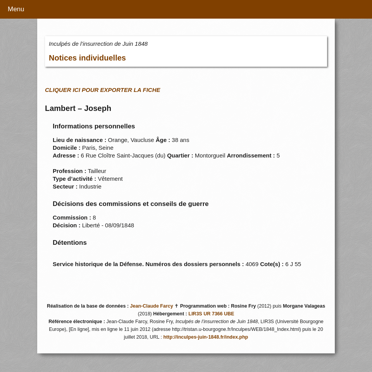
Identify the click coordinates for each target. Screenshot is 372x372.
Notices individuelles (87, 58)
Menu (16, 9)
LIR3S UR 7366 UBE (211, 314)
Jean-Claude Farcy (151, 306)
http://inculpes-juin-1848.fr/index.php (205, 337)
